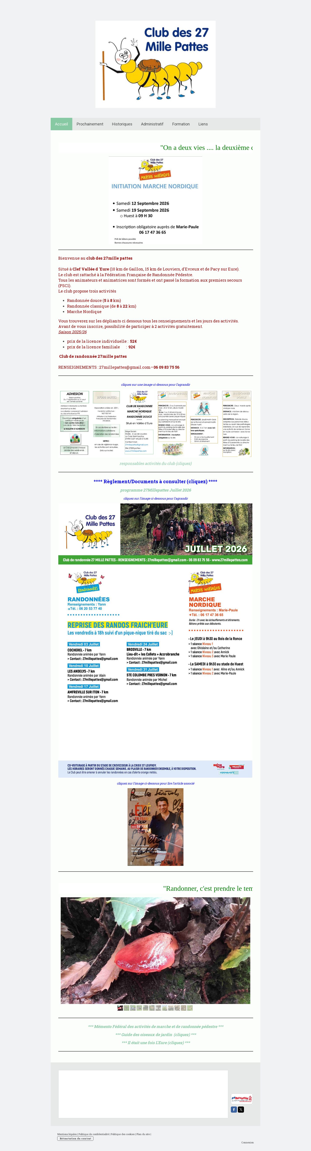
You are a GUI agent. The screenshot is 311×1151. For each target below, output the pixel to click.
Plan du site (143, 1134)
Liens (203, 124)
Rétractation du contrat (75, 1138)
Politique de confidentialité (94, 1134)
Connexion (247, 1142)
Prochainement (90, 124)
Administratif (152, 124)
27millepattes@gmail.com (124, 367)
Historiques (122, 124)
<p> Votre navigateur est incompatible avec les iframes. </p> (257, 1080)
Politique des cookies (123, 1134)
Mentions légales (67, 1134)
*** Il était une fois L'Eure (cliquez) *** (155, 1042)
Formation (181, 124)
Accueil (61, 124)
